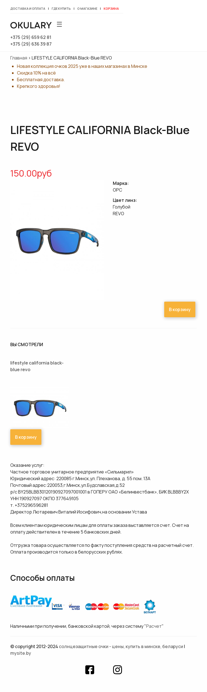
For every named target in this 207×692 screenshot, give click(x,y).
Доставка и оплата (27, 8)
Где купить (61, 8)
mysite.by (20, 653)
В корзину (180, 309)
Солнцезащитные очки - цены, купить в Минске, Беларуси (121, 646)
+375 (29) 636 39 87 (31, 44)
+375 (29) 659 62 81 (30, 37)
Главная (18, 58)
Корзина (111, 8)
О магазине (87, 8)
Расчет (154, 626)
